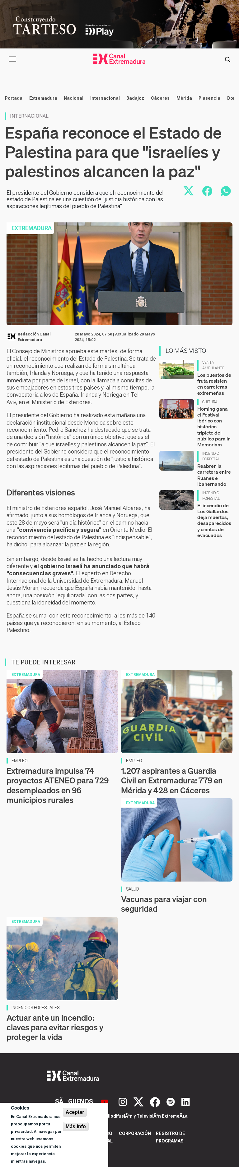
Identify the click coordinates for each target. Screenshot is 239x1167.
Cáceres (160, 98)
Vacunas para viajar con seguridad (164, 904)
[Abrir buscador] (227, 59)
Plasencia (209, 98)
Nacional (73, 98)
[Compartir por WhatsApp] (225, 191)
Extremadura (43, 98)
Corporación (135, 1133)
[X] (139, 1101)
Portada (13, 98)
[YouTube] (105, 1101)
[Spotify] (171, 1101)
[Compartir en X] (188, 191)
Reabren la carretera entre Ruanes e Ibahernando (214, 475)
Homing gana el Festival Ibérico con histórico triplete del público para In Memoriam (214, 427)
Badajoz (135, 98)
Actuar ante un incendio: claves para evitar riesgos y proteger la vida (55, 1027)
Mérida (184, 98)
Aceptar (75, 1112)
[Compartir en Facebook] (207, 191)
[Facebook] (156, 1101)
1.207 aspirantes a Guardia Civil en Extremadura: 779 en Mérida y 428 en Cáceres (172, 780)
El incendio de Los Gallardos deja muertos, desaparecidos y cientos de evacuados (214, 520)
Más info (76, 1126)
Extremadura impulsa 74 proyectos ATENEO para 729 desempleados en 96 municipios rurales (58, 785)
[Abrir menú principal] (12, 59)
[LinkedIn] (185, 1101)
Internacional (105, 98)
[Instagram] (124, 1101)
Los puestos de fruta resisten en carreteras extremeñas (214, 384)
